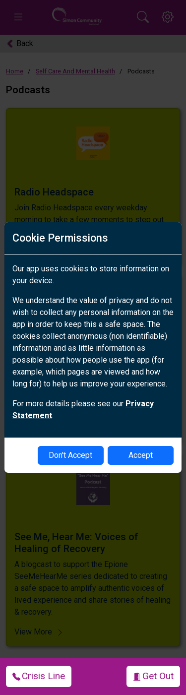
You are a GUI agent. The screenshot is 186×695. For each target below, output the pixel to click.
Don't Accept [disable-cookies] (70, 455)
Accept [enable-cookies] (140, 455)
